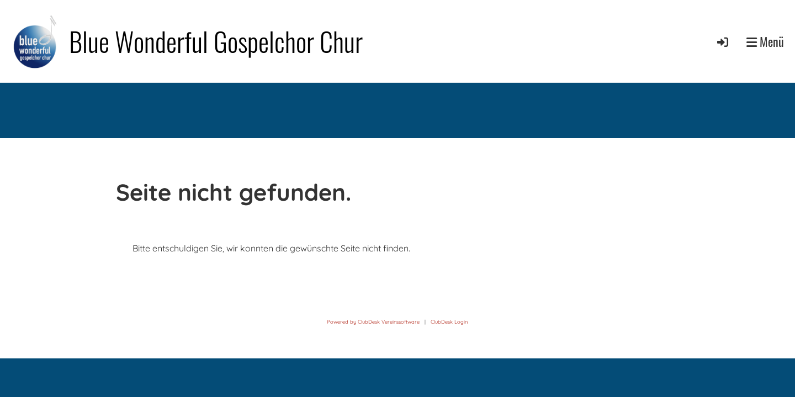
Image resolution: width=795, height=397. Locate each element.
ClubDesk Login (449, 322)
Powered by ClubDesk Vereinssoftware (373, 322)
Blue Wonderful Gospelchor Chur (216, 41)
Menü (765, 41)
